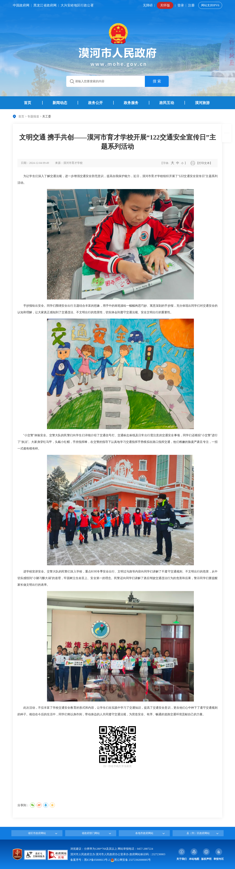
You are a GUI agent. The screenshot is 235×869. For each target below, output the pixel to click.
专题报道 (33, 116)
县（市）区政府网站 (198, 833)
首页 (21, 116)
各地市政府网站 (144, 833)
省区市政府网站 (37, 833)
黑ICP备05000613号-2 (97, 859)
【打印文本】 (204, 163)
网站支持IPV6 (210, 5)
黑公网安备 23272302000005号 (131, 859)
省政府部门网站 (91, 833)
